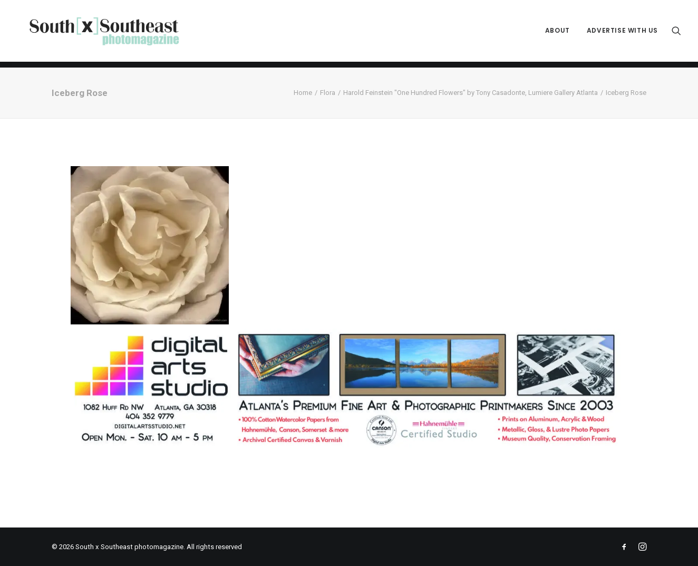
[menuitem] (557, 34)
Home (303, 93)
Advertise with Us (622, 34)
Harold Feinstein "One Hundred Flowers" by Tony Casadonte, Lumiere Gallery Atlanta (470, 93)
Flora (327, 93)
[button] (676, 34)
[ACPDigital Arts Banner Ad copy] (349, 447)
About (557, 34)
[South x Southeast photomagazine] (110, 34)
